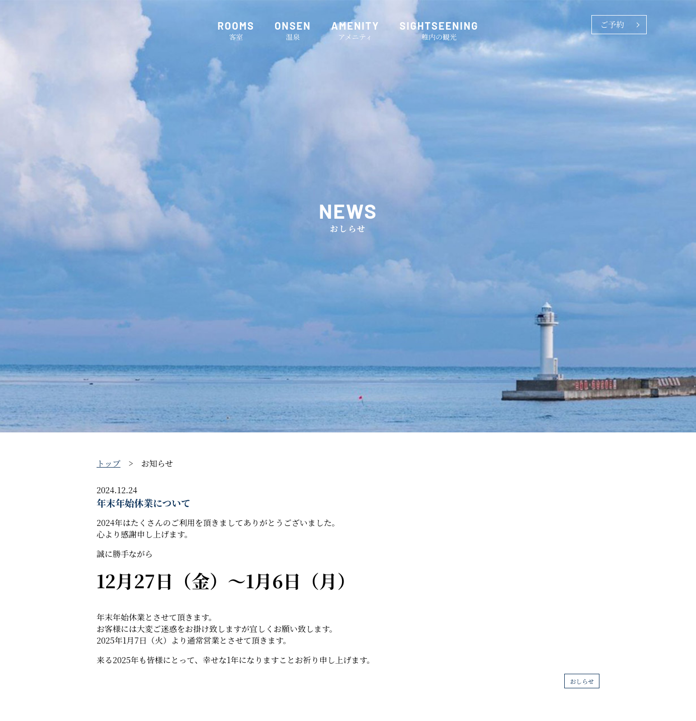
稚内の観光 (439, 31)
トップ (109, 463)
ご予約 (612, 24)
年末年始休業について (144, 502)
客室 (236, 31)
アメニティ (355, 31)
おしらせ (582, 681)
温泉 (293, 31)
